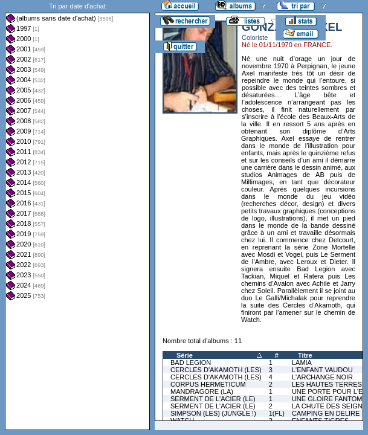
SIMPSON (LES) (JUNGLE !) (213, 413)
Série (184, 355)
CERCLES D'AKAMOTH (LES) (216, 369)
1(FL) (277, 413)
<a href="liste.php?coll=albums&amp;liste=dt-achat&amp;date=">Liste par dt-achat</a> (77, 215)
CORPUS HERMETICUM (208, 384)
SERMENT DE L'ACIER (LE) (213, 398)
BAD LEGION (190, 362)
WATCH (182, 420)
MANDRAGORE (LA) (201, 391)
